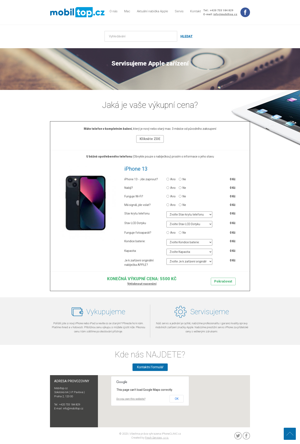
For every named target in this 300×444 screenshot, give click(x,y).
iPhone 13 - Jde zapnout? (141, 179)
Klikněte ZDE (150, 139)
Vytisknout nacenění (141, 283)
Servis (179, 11)
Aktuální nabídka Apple (152, 11)
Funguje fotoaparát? (137, 232)
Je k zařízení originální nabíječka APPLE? (139, 262)
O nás (114, 11)
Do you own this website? (130, 398)
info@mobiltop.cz (225, 14)
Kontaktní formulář (150, 367)
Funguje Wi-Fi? (133, 196)
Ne (182, 179)
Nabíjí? (128, 187)
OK (177, 398)
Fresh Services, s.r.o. (157, 437)
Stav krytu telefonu (137, 213)
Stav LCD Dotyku (135, 223)
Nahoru (290, 434)
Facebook (246, 435)
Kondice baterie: (134, 241)
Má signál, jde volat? (137, 205)
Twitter (238, 435)
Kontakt (195, 11)
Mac (127, 11)
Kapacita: (130, 250)
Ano (171, 179)
